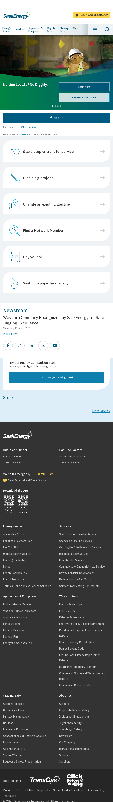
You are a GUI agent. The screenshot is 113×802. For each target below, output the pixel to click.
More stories (101, 411)
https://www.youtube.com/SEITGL (55, 346)
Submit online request (72, 456)
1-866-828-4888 (69, 462)
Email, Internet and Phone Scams (27, 480)
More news (10, 334)
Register (24, 134)
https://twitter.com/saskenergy (43, 346)
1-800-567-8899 (13, 462)
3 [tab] (58, 106)
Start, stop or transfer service (48, 151)
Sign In (58, 118)
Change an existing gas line (46, 204)
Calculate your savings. (54, 377)
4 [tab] (60, 106)
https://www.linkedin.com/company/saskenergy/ (31, 346)
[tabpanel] (56, 72)
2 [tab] (55, 106)
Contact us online (13, 456)
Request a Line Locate (84, 97)
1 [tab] (52, 106)
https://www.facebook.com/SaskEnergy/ (8, 346)
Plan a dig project (38, 177)
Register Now (29, 127)
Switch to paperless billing (45, 283)
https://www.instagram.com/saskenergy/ (20, 346)
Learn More (84, 86)
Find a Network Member (43, 230)
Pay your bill (33, 256)
